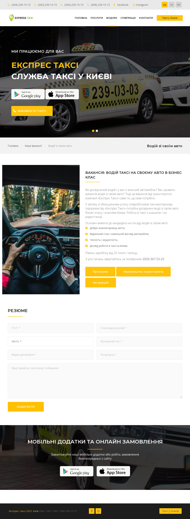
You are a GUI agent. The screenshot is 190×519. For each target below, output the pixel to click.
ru (171, 4)
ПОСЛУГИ (97, 17)
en (178, 4)
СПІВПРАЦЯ (128, 17)
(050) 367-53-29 (153, 259)
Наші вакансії (33, 146)
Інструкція (101, 282)
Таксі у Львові (170, 511)
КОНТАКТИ (146, 17)
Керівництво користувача (143, 271)
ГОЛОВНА (81, 17)
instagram (142, 4)
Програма (100, 271)
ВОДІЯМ (111, 17)
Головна (13, 146)
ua (164, 4)
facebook (122, 4)
